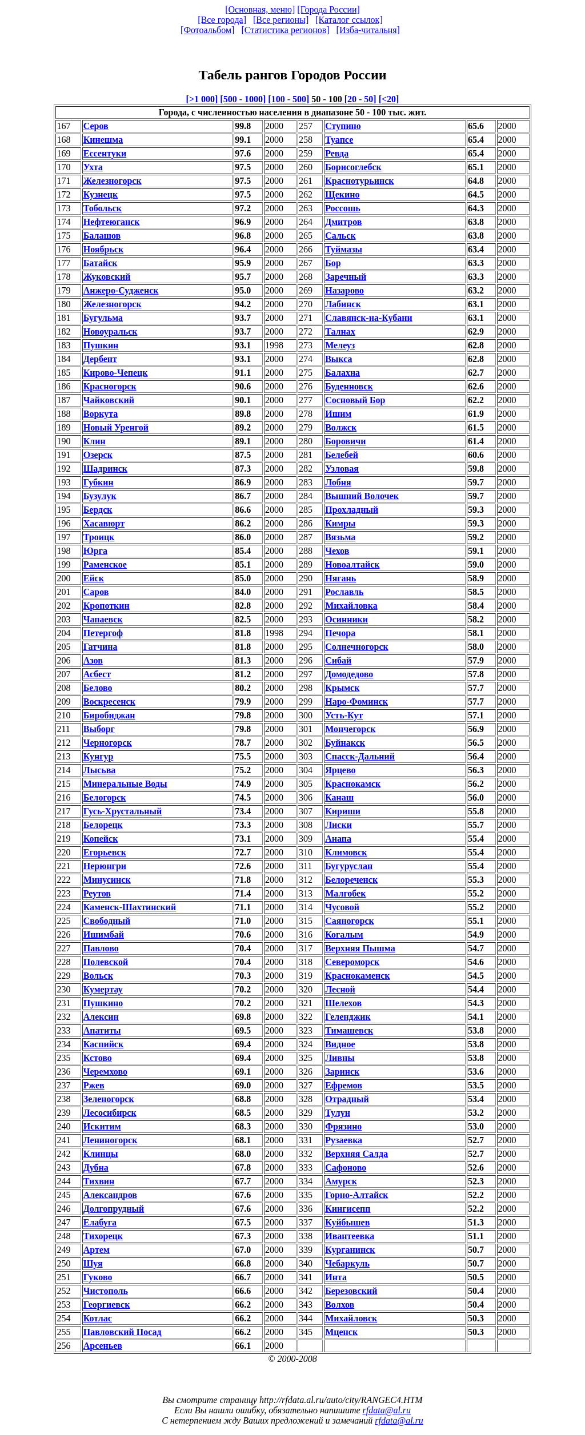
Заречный (345, 277)
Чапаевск (103, 619)
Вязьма (340, 537)
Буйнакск (345, 742)
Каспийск (103, 1044)
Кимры (340, 523)
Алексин (101, 1017)
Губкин (98, 482)
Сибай (338, 660)
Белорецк (103, 825)
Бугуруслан (348, 866)
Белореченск (351, 880)
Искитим (102, 1126)
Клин (94, 441)
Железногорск (112, 181)
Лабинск (343, 304)
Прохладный (351, 509)
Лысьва (99, 770)
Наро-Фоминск (356, 701)
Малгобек (345, 893)
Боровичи (345, 441)
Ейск (93, 578)
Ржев (94, 1085)
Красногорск (110, 386)
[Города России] (328, 9)
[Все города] (222, 20)
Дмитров (343, 222)
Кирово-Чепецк (115, 372)
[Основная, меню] (260, 9)
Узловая (342, 468)
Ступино (343, 126)
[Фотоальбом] (207, 30)
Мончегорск (350, 729)
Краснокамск (352, 784)
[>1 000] (202, 99)
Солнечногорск (356, 647)
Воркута (100, 414)
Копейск (100, 838)
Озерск (98, 455)
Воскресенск (109, 701)
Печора (340, 633)
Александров (110, 1195)
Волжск (340, 427)
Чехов (337, 551)
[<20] (389, 99)
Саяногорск (349, 921)
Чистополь (105, 1291)
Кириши (342, 811)
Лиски (338, 825)
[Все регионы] (280, 20)
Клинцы (100, 1154)
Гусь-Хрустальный (122, 811)
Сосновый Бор (355, 400)
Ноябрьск (103, 249)
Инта (336, 1277)
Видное (340, 1044)
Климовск (346, 852)
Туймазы (343, 249)
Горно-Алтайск (356, 1195)
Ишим (338, 414)
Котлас (97, 1318)
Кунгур (98, 756)
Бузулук (100, 496)
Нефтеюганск (111, 222)
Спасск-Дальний (360, 756)
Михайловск (351, 1318)
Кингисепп (347, 1208)
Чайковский (108, 400)
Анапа (338, 838)
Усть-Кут (344, 715)
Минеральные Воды (125, 784)
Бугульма (103, 318)
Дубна (96, 1167)
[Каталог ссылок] (349, 20)
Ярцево (340, 770)
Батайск (100, 263)
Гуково (98, 1277)
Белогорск (104, 797)
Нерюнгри (104, 866)
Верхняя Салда (356, 1154)
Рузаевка (343, 1140)
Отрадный (346, 1099)
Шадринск (105, 468)
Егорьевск (104, 852)
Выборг (99, 729)
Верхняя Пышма (360, 948)
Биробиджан (109, 715)
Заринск (342, 1071)
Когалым (344, 934)
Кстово (97, 1058)
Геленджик (348, 1017)
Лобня (338, 482)
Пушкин (101, 345)
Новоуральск (110, 331)
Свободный (106, 921)
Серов (96, 126)
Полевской (105, 962)
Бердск (98, 509)
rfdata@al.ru (387, 1410)
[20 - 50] (360, 99)
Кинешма (103, 139)
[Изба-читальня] (368, 30)
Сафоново (345, 1167)
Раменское (105, 564)
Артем (96, 1250)
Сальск (340, 235)
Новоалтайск (352, 564)
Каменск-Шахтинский (129, 907)
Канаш (339, 797)
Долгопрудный (114, 1208)
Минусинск (107, 880)
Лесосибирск (110, 1113)
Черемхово (105, 1071)
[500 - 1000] (243, 99)
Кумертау (103, 989)
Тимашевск (349, 1030)
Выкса (338, 359)
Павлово (101, 948)
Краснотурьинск (359, 181)
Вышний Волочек (362, 496)
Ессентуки (104, 153)
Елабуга (100, 1222)
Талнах (340, 331)
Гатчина (100, 647)
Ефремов (343, 1085)
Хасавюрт (104, 523)
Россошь (342, 208)
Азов (93, 660)
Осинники (346, 619)
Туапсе (339, 139)
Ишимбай (103, 934)
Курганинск (350, 1250)
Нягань (340, 578)
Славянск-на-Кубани (368, 318)
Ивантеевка (349, 1236)
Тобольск (102, 208)
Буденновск (349, 386)
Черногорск (107, 742)
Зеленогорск (108, 1099)
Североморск (352, 962)
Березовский (351, 1291)
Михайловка (351, 605)
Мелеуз (340, 345)
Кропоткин (106, 605)
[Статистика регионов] (285, 30)
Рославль (344, 592)
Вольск (98, 975)
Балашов (102, 235)
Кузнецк (100, 194)
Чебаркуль (347, 1263)
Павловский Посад (122, 1332)
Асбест (97, 674)
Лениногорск (110, 1140)
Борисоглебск (353, 167)
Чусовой (342, 907)
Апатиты (102, 1030)
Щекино (342, 194)
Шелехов (343, 1003)
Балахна (342, 372)
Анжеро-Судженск (121, 290)
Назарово (344, 290)
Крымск (342, 688)
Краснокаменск (357, 975)
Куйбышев (347, 1222)
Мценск (341, 1332)
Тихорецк (103, 1236)
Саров (96, 592)
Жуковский (107, 277)
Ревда (336, 153)
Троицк (99, 537)
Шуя (93, 1263)
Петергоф (103, 633)
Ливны (340, 1058)
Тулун (337, 1113)
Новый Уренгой (116, 427)
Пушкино (103, 1003)
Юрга (95, 551)
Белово (98, 688)
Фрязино (343, 1126)
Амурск (341, 1181)
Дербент (100, 359)
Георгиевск (106, 1304)
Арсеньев (102, 1345)
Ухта (93, 167)
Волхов (339, 1304)
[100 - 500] (288, 99)
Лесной (340, 989)
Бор (332, 263)
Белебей (341, 455)
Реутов (97, 893)
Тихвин (99, 1181)
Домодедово (349, 674)
